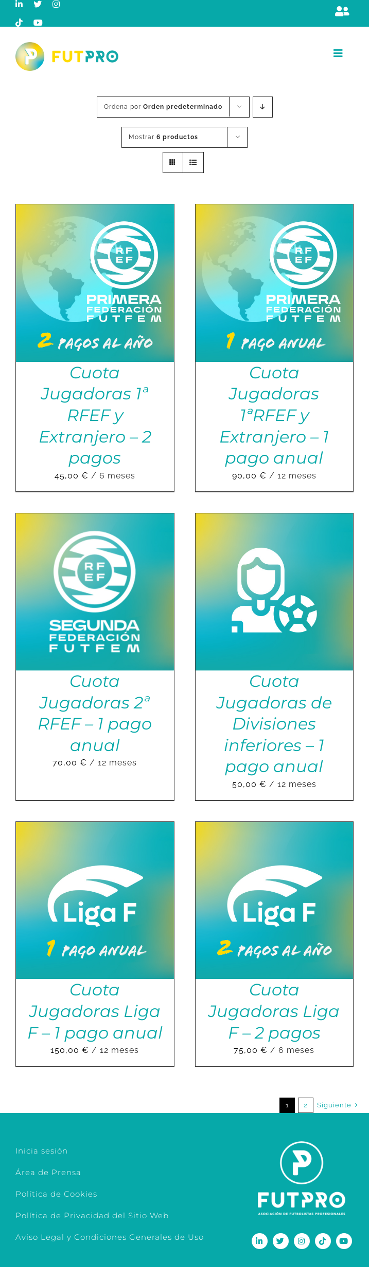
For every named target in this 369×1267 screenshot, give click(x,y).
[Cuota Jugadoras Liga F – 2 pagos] (275, 829)
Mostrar (163, 137)
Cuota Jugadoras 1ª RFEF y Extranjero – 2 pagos (95, 415)
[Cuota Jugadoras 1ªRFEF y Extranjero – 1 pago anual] (275, 211)
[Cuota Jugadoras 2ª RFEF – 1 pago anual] (95, 520)
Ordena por (163, 106)
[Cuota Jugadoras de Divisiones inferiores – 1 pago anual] (275, 520)
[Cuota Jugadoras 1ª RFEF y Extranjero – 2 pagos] (95, 211)
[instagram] (56, 4)
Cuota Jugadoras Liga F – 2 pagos (274, 1011)
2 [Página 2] (306, 1105)
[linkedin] (19, 4)
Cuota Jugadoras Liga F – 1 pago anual (95, 1011)
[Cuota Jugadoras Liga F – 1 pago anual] (95, 829)
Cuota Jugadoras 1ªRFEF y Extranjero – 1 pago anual (274, 415)
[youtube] (38, 22)
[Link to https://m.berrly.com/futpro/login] (342, 11)
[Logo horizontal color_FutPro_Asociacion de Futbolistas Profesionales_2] (66, 46)
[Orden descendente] (263, 107)
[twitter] (37, 4)
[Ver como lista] (193, 162)
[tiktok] (19, 22)
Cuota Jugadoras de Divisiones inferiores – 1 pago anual (274, 723)
